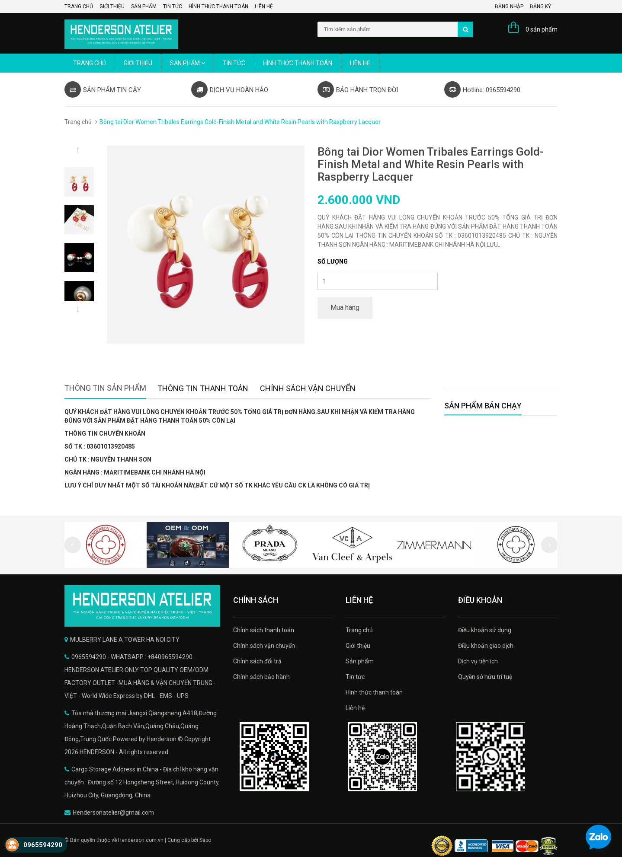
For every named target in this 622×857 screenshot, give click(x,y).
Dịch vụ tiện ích (478, 661)
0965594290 (42, 845)
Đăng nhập (509, 6)
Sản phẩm (144, 6)
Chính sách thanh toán (263, 630)
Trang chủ (78, 6)
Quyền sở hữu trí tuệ (485, 676)
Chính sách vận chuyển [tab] (308, 388)
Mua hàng (344, 307)
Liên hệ (264, 6)
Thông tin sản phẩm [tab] (105, 387)
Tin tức (172, 6)
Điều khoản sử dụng (484, 630)
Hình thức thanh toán (218, 6)
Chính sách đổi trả (257, 661)
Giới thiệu (112, 6)
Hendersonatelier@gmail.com (113, 812)
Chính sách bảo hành (261, 676)
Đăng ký (540, 6)
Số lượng (332, 261)
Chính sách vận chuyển (264, 645)
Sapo (205, 840)
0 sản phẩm (542, 29)
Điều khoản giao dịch (485, 645)
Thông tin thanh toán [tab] (202, 388)
